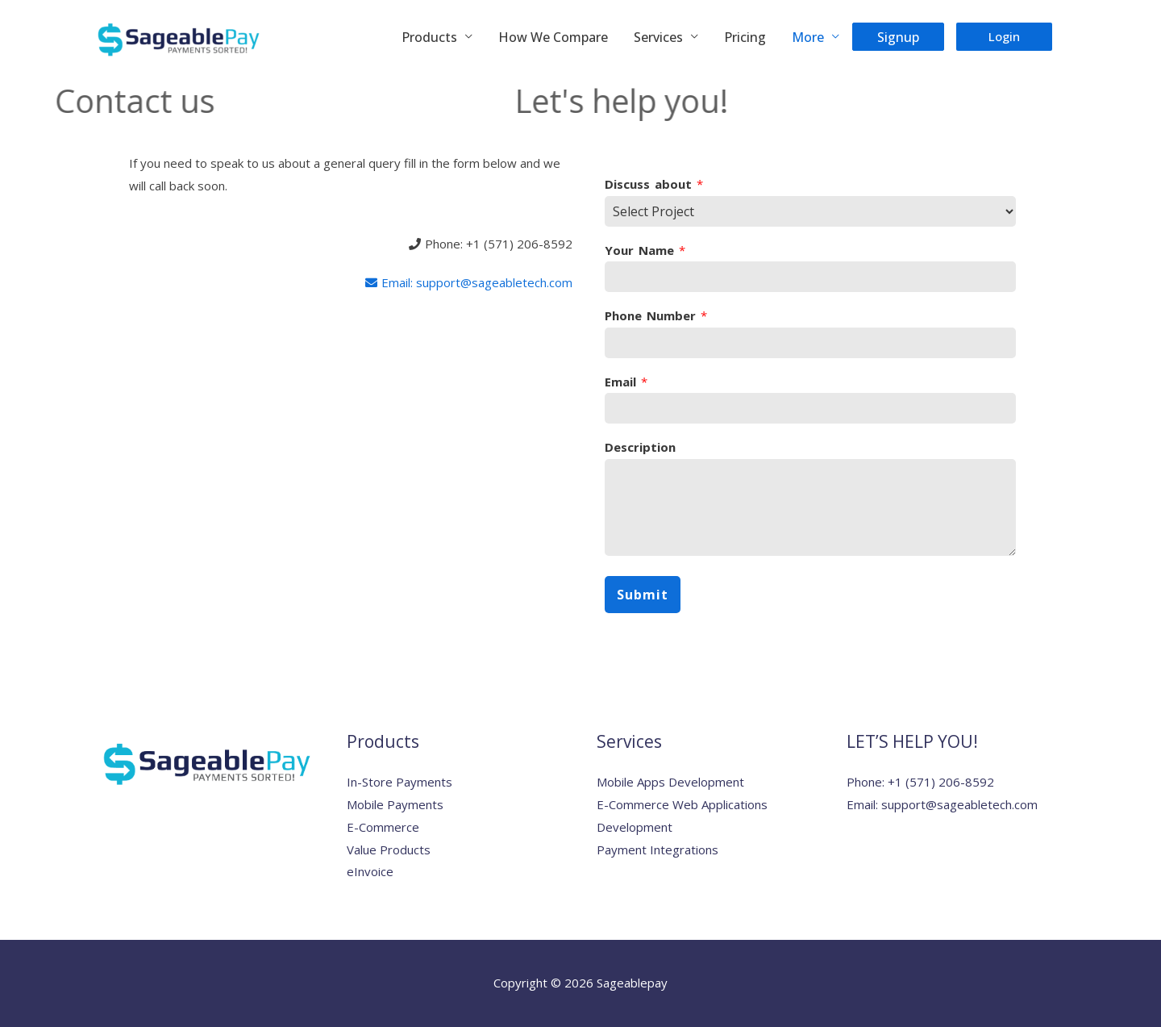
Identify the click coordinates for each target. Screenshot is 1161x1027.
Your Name (645, 250)
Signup (898, 37)
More (808, 37)
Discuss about (654, 184)
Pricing (745, 37)
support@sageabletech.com (959, 804)
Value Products (389, 849)
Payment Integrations (657, 849)
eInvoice (370, 871)
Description (640, 447)
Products (429, 37)
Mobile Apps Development (670, 782)
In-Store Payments (399, 782)
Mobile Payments (395, 804)
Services (658, 37)
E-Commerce (383, 827)
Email (626, 382)
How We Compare (553, 37)
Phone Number (656, 316)
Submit (642, 594)
